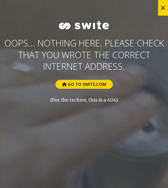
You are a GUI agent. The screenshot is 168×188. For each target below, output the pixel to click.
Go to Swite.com (84, 84)
